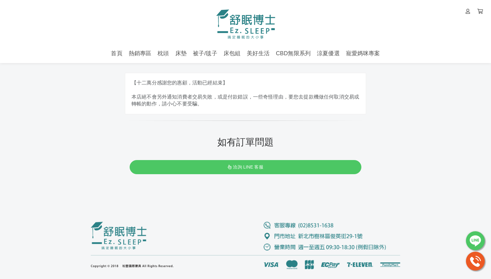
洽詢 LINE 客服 (245, 166)
